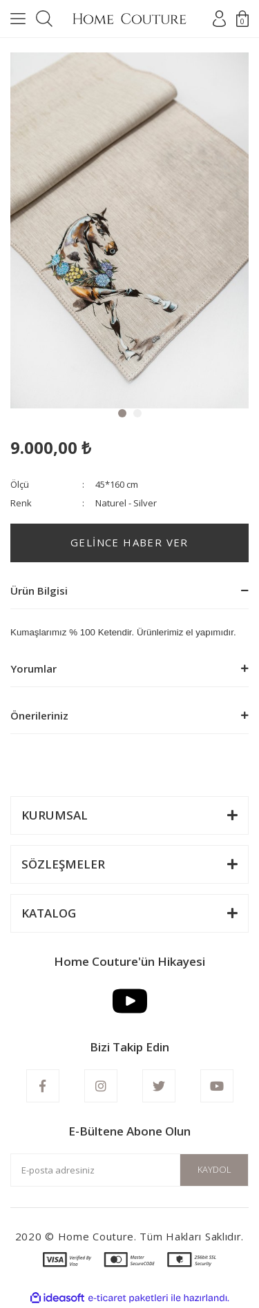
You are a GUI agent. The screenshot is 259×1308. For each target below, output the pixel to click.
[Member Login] (219, 18)
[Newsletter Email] (129, 1170)
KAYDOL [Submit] (214, 1169)
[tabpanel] (129, 230)
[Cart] (242, 18)
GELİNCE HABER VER (129, 542)
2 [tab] (137, 413)
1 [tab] (122, 413)
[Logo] (129, 18)
